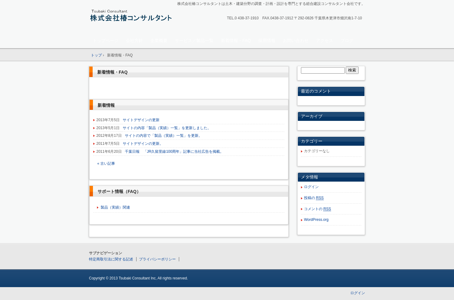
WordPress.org (316, 219)
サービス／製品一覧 (194, 40)
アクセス (324, 40)
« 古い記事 (106, 163)
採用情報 (266, 40)
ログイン (311, 187)
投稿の (314, 198)
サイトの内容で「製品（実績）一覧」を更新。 (163, 135)
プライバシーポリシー (157, 259)
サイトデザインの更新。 (143, 143)
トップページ (105, 40)
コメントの (317, 209)
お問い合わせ (296, 40)
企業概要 (158, 40)
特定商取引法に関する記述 (111, 259)
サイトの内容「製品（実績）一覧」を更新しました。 (167, 128)
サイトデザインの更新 (141, 120)
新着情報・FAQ (236, 40)
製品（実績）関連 (115, 207)
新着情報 (106, 105)
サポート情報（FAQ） (119, 191)
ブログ (346, 40)
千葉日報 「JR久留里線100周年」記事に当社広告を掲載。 (174, 151)
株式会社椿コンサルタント (132, 17)
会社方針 (134, 40)
